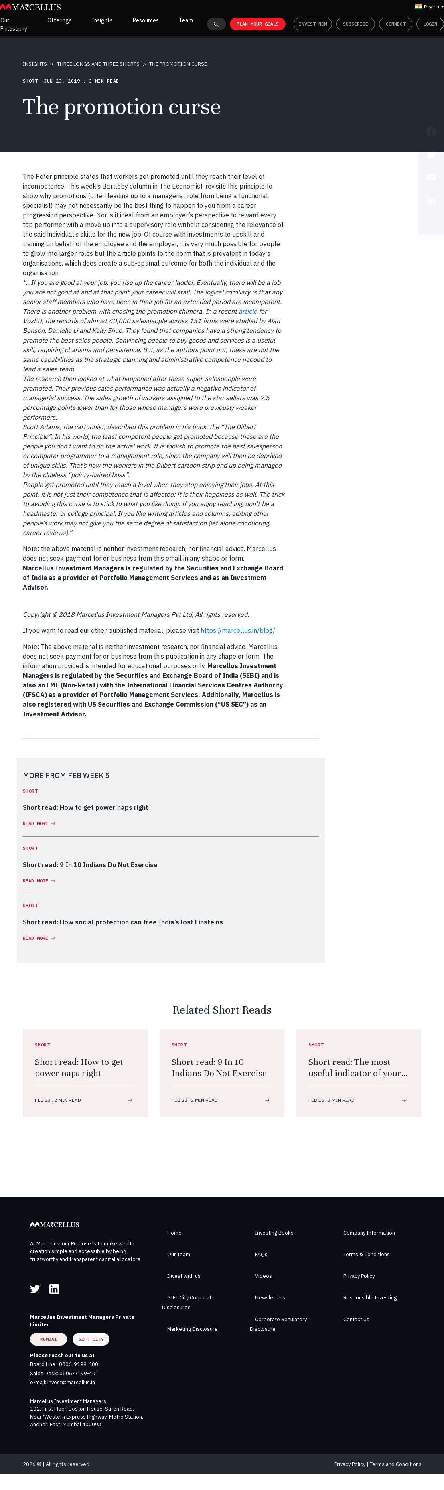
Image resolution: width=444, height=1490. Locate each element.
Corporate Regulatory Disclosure (278, 1324)
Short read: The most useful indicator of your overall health (354, 1073)
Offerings (59, 20)
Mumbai (48, 1339)
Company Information (369, 1232)
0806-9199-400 (78, 1364)
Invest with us (184, 1276)
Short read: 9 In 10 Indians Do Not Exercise (219, 1067)
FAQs (261, 1254)
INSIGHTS (35, 64)
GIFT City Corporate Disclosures (188, 1302)
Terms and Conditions (396, 1464)
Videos (263, 1276)
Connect (395, 24)
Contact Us (356, 1319)
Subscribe (355, 24)
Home (174, 1232)
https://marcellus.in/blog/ (238, 630)
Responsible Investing (370, 1297)
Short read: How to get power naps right (79, 1067)
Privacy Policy (359, 1276)
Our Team (178, 1254)
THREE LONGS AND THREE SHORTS (98, 64)
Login (430, 24)
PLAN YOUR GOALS (258, 24)
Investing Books (274, 1232)
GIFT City (91, 1339)
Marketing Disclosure (192, 1329)
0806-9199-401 (79, 1373)
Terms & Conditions (366, 1254)
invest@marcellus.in (71, 1382)
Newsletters (270, 1297)
